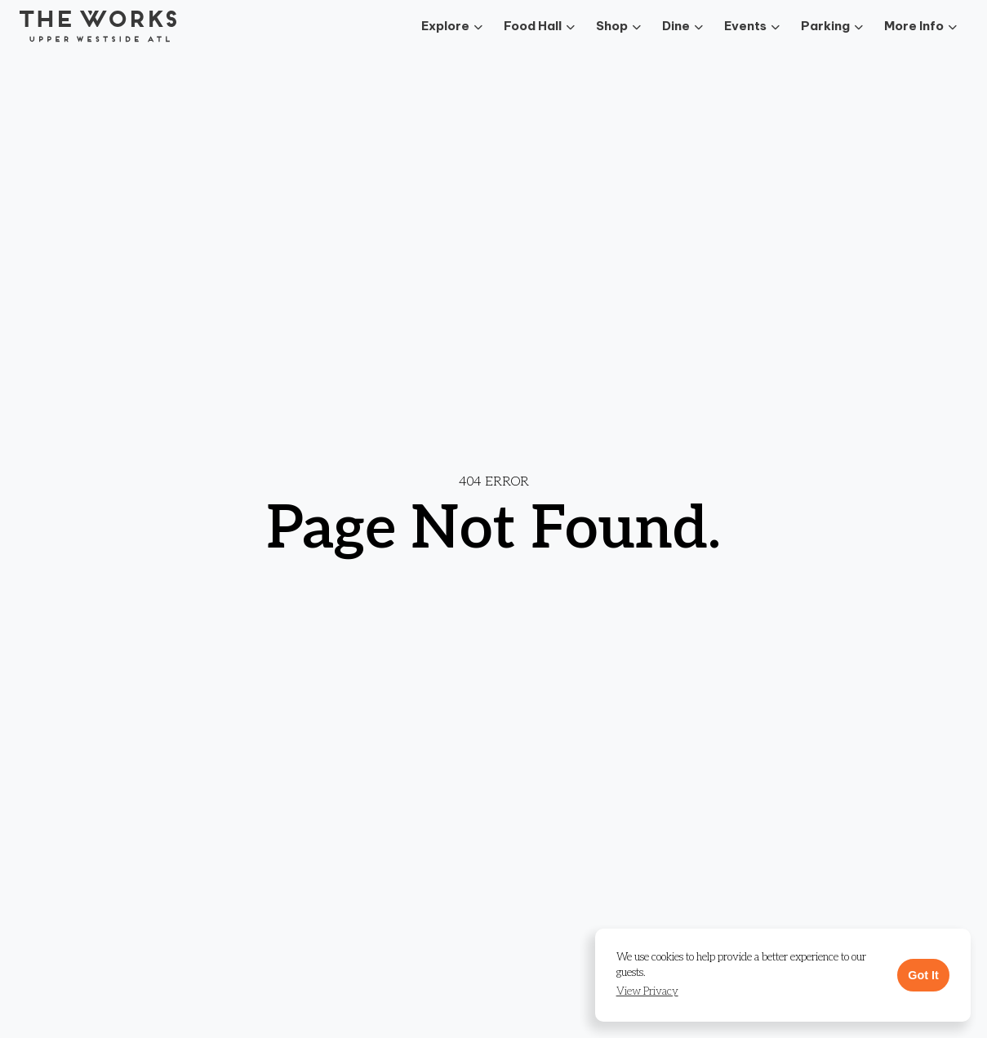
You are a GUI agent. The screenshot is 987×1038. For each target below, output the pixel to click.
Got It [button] (923, 975)
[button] (647, 992)
